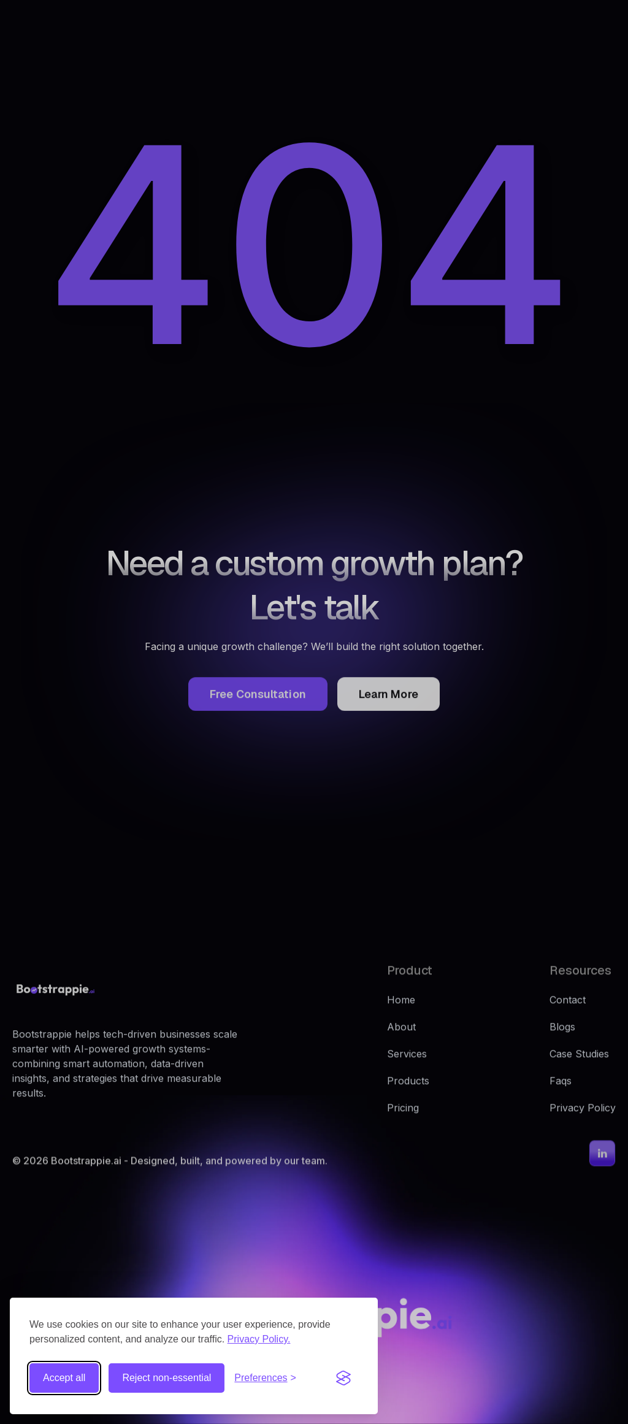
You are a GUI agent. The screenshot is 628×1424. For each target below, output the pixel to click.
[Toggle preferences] (265, 1378)
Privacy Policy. (259, 1339)
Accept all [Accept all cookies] (64, 1377)
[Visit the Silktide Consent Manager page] (343, 1378)
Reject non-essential (166, 1377)
